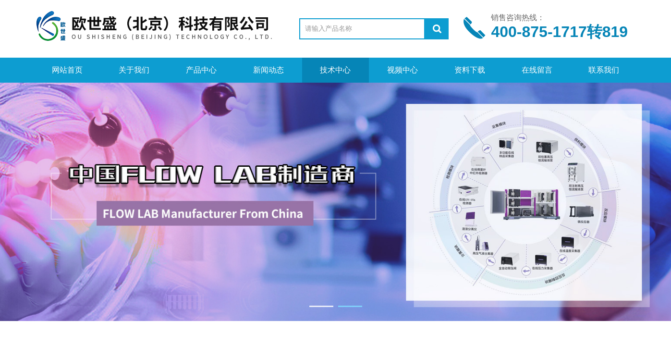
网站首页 (67, 70)
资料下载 (469, 70)
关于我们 (134, 70)
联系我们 (603, 70)
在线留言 (537, 70)
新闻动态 (268, 70)
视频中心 (402, 70)
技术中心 (335, 70)
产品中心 (201, 70)
